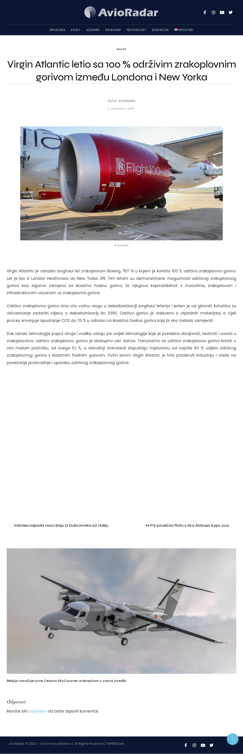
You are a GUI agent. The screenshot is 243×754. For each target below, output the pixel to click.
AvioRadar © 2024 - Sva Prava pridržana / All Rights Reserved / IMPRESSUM (66, 743)
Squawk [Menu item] (92, 30)
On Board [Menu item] (113, 30)
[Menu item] (183, 30)
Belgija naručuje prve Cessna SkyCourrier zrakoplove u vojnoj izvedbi (66, 681)
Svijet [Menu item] (76, 30)
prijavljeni (38, 711)
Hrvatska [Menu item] (57, 30)
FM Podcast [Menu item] (136, 30)
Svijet (122, 49)
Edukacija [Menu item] (160, 30)
